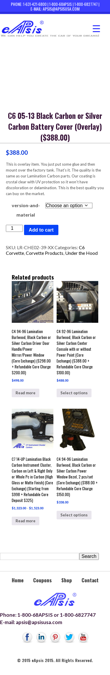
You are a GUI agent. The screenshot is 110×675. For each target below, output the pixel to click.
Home (17, 580)
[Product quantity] (14, 228)
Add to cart (41, 229)
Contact (90, 580)
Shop (66, 580)
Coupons (42, 580)
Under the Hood (81, 253)
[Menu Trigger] (96, 29)
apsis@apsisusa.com (61, 9)
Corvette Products (44, 253)
